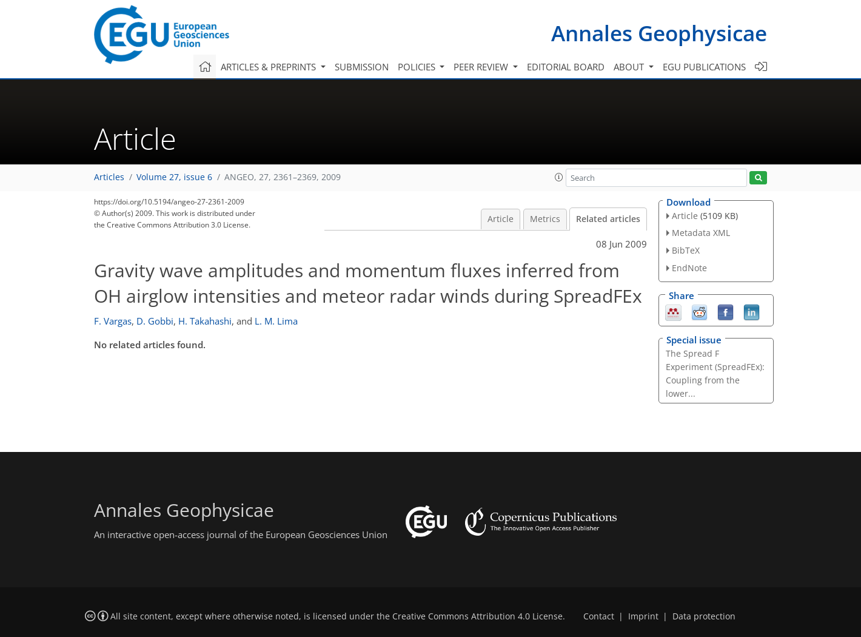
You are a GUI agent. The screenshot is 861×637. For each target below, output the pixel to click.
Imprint (643, 616)
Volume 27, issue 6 (174, 177)
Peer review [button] (482, 67)
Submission (362, 67)
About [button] (630, 67)
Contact (598, 616)
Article (500, 219)
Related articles (608, 219)
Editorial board (566, 67)
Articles (109, 177)
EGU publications (704, 67)
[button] (559, 177)
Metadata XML (701, 232)
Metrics (545, 219)
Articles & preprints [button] (269, 67)
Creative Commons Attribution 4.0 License (477, 616)
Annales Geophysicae (659, 33)
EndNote (689, 268)
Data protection (703, 616)
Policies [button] (418, 67)
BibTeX (686, 250)
